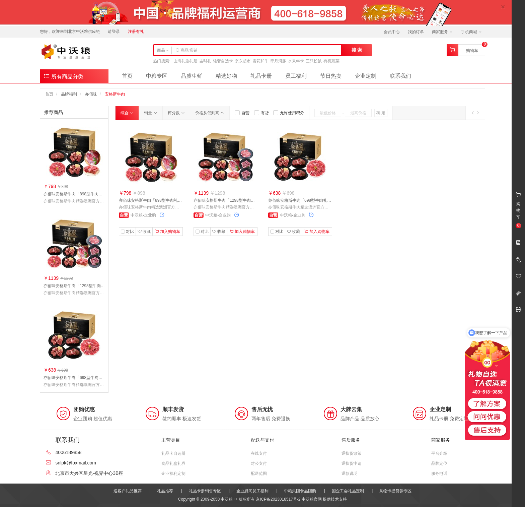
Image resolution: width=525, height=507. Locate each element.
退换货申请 (352, 463)
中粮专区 (156, 76)
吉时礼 (205, 61)
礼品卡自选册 (173, 453)
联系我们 (400, 76)
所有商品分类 (63, 75)
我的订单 (416, 31)
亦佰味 (91, 94)
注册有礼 (136, 31)
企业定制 (365, 76)
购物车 (472, 50)
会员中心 (392, 31)
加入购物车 (167, 231)
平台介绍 (439, 453)
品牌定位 (439, 463)
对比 (130, 232)
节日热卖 (331, 76)
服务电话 (439, 473)
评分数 (176, 113)
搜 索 (357, 50)
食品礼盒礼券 (173, 463)
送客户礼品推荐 (128, 491)
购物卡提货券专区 (395, 491)
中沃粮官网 (312, 499)
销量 (150, 113)
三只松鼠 (314, 61)
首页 (127, 76)
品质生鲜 (191, 76)
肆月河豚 (278, 61)
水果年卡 (296, 61)
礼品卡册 (261, 76)
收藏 (144, 231)
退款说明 (350, 473)
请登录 (114, 31)
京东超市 (243, 61)
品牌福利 (69, 94)
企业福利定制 (173, 473)
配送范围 (259, 473)
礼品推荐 (165, 491)
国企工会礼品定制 (348, 491)
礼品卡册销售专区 (205, 491)
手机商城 (471, 31)
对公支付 (259, 463)
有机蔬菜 (331, 61)
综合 (127, 113)
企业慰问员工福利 (252, 491)
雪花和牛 (260, 61)
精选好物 (226, 76)
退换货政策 (352, 453)
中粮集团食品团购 (300, 491)
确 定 (380, 113)
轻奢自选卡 (223, 61)
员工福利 (296, 76)
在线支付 (259, 453)
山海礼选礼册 (185, 61)
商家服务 (442, 31)
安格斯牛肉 (115, 94)
